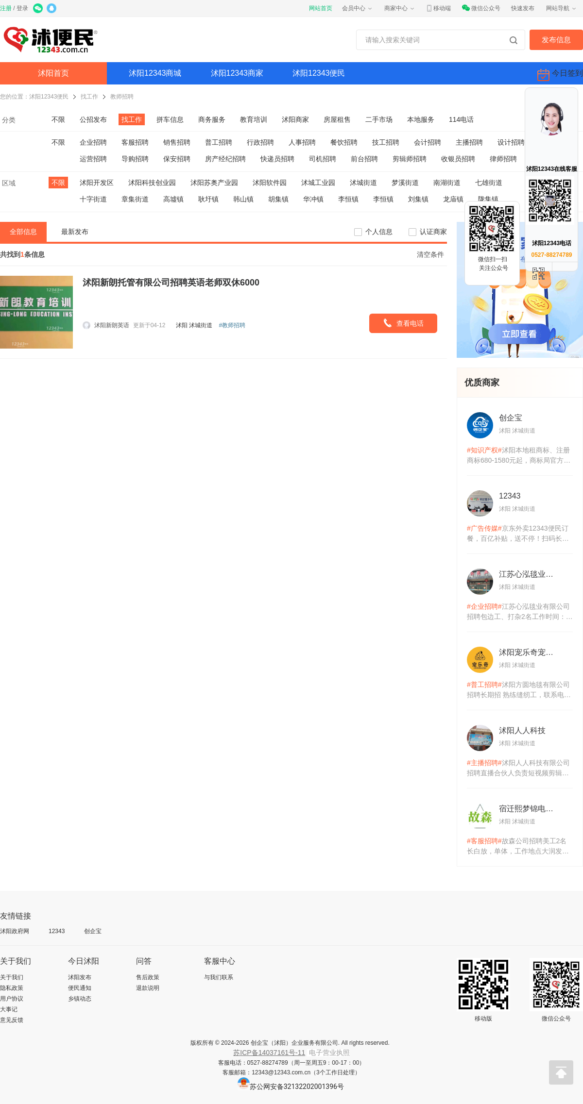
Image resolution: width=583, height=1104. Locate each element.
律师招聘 (503, 159)
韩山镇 (243, 199)
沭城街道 (363, 182)
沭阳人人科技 (522, 730)
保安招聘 (176, 159)
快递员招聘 (277, 159)
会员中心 (357, 8)
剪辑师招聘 (410, 159)
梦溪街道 (405, 182)
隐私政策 (11, 988)
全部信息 (23, 231)
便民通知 (79, 988)
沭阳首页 (53, 73)
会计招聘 (427, 142)
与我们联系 (218, 977)
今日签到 (560, 75)
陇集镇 (488, 199)
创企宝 (510, 418)
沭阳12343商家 (237, 73)
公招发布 (93, 119)
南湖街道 (447, 182)
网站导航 (561, 8)
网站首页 (320, 8)
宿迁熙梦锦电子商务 (529, 808)
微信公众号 (481, 8)
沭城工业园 (318, 182)
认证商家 (433, 231)
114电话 (461, 119)
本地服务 (420, 119)
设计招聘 (511, 142)
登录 (22, 8)
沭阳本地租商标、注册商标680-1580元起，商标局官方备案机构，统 (518, 456)
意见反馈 (11, 1020)
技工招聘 (385, 142)
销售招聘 (176, 142)
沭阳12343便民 (318, 73)
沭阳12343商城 (155, 73)
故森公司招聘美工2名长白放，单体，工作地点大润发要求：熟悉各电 (518, 846)
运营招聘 (93, 159)
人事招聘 (302, 142)
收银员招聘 (458, 159)
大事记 (8, 1009)
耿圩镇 (208, 199)
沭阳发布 (79, 977)
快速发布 (522, 8)
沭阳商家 (295, 119)
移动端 (438, 8)
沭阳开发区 (97, 182)
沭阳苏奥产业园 (214, 182)
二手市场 (379, 119)
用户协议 (11, 998)
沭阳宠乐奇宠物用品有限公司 (529, 652)
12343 (510, 496)
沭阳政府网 (14, 931)
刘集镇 (418, 199)
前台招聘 (364, 159)
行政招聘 (260, 142)
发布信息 (556, 39)
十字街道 (93, 199)
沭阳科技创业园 (152, 182)
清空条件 (430, 254)
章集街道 (135, 199)
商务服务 (211, 119)
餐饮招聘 (344, 142)
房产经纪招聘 (225, 159)
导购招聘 (135, 159)
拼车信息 (170, 119)
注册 (6, 8)
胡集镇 (278, 199)
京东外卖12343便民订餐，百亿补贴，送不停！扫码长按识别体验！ (518, 534)
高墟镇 (173, 199)
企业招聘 (93, 142)
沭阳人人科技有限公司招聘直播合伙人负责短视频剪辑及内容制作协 (518, 768)
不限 (58, 119)
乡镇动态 (79, 998)
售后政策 (147, 977)
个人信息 (379, 231)
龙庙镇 (453, 199)
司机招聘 (322, 159)
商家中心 (399, 8)
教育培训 (253, 119)
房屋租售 (337, 119)
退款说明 (147, 988)
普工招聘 (218, 142)
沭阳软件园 (270, 182)
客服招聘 (135, 142)
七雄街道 (488, 182)
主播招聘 (469, 142)
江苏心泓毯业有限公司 (529, 574)
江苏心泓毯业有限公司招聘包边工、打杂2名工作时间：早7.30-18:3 (520, 612)
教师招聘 (122, 96)
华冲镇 (313, 199)
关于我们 (11, 977)
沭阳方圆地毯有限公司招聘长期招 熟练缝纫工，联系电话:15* (518, 690)
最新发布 (74, 231)
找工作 (89, 96)
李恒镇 (348, 199)
